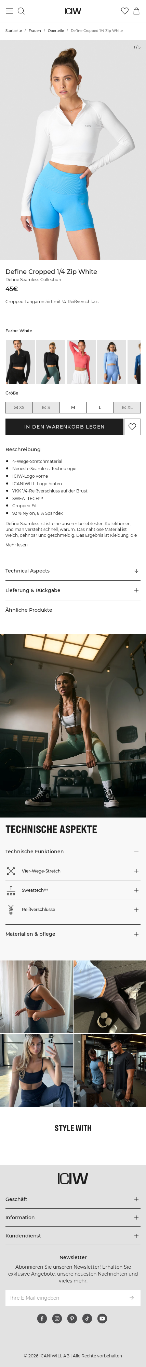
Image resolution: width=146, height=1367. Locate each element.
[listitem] (20, 362)
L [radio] (100, 407)
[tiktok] (87, 1318)
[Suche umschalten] (21, 11)
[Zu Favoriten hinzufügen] (132, 427)
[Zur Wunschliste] (125, 11)
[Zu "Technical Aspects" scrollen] (73, 571)
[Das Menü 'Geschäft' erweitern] (73, 1199)
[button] (73, 590)
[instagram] (57, 1318)
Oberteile (56, 31)
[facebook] (42, 1318)
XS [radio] (18, 407)
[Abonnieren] (131, 1298)
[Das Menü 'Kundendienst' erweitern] (73, 1236)
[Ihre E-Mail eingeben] (63, 1298)
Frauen (35, 31)
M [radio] (73, 407)
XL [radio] (127, 407)
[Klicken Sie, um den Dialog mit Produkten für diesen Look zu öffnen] (36, 997)
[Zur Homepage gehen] (73, 11)
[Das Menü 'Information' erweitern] (73, 1217)
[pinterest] (72, 1318)
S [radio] (46, 407)
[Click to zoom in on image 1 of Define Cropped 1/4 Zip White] (73, 150)
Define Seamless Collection (33, 279)
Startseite (13, 31)
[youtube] (102, 1318)
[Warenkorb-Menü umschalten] (136, 11)
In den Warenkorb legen (64, 427)
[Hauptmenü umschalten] (9, 11)
